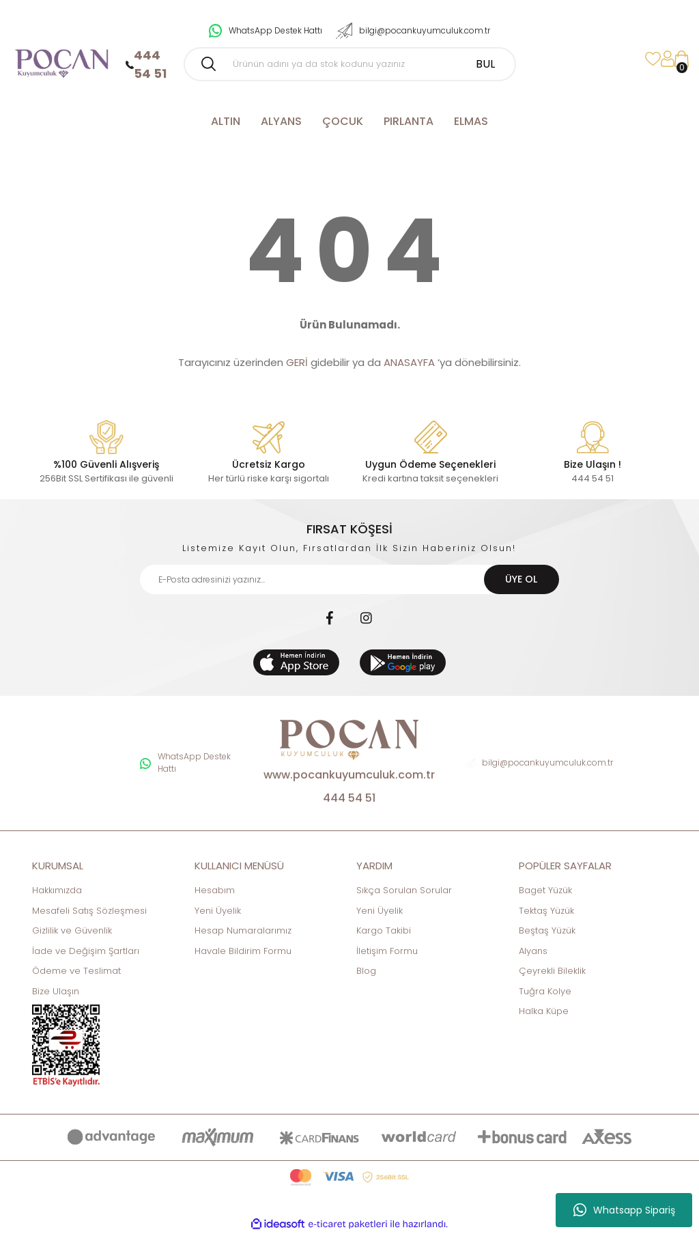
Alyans (533, 950)
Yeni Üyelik (218, 910)
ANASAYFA (409, 362)
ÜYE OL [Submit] (521, 579)
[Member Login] (667, 59)
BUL (485, 64)
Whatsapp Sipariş (624, 1210)
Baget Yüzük (545, 890)
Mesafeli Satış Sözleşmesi (89, 910)
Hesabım (215, 890)
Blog (366, 970)
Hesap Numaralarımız (243, 930)
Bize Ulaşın (55, 991)
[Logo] (61, 59)
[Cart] (681, 59)
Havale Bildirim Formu (243, 950)
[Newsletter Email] (349, 579)
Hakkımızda (57, 890)
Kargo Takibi (383, 930)
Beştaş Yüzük (547, 930)
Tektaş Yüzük (546, 910)
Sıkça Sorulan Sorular (404, 890)
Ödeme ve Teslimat (76, 970)
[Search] (350, 64)
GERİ (297, 362)
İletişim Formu (387, 950)
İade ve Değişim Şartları (85, 950)
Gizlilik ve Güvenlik (72, 930)
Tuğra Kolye (545, 991)
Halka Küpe (544, 1011)
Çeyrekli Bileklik (552, 970)
